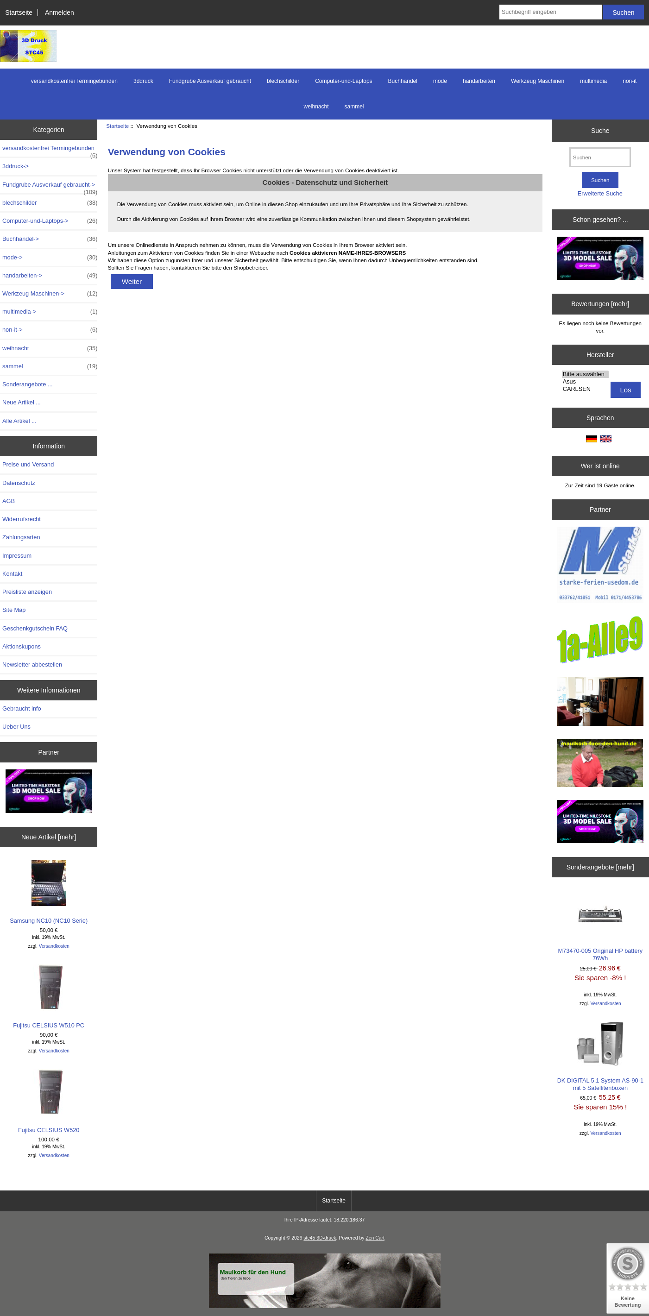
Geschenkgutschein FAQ (35, 628)
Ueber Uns (16, 726)
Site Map (13, 609)
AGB (8, 500)
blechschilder (283, 81)
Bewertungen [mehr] (600, 304)
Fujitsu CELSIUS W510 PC (48, 996)
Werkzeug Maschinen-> (49, 293)
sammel (354, 106)
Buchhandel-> (49, 239)
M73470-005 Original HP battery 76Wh (600, 926)
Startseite (18, 12)
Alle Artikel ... (19, 420)
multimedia (593, 81)
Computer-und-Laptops (343, 81)
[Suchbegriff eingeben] (550, 12)
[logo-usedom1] (600, 566)
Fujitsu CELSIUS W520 (49, 1101)
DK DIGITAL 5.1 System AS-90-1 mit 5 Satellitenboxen (600, 1056)
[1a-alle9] (600, 640)
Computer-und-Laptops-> (49, 221)
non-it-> (49, 330)
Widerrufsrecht (21, 519)
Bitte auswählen (585, 374)
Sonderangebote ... (27, 384)
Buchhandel (402, 81)
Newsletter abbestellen (32, 664)
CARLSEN (585, 389)
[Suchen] (600, 157)
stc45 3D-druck (319, 1237)
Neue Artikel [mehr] (48, 837)
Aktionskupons (21, 646)
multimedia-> (49, 311)
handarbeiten (479, 81)
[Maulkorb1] (325, 1306)
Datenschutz (18, 482)
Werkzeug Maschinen (537, 81)
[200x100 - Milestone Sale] (49, 792)
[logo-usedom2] (600, 702)
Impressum (17, 555)
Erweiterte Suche (600, 193)
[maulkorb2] (600, 764)
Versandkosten (54, 946)
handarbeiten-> (49, 275)
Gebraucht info (21, 708)
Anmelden (59, 12)
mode (440, 81)
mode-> (49, 257)
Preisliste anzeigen (27, 591)
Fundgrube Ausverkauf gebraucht (210, 81)
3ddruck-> (15, 166)
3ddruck (143, 81)
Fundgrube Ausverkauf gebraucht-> (49, 187)
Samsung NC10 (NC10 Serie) (49, 892)
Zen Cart (374, 1237)
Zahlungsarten (21, 537)
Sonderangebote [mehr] (600, 867)
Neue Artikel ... (21, 402)
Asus (585, 381)
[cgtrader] (600, 822)
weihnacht (315, 106)
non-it (629, 81)
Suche (600, 130)
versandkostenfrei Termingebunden (74, 81)
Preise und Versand (28, 464)
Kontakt (12, 573)
